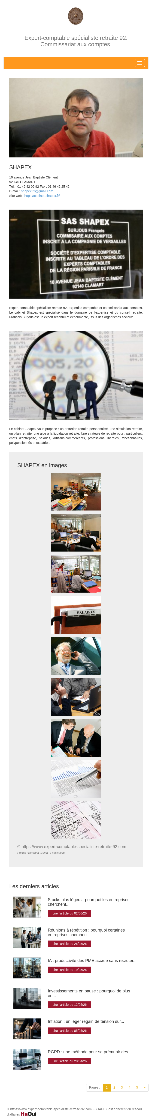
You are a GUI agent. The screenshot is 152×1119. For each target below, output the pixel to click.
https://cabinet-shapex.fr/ (42, 196)
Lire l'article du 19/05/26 (69, 970)
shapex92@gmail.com (37, 191)
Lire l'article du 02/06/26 (69, 913)
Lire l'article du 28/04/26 (69, 1061)
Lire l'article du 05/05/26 (69, 1031)
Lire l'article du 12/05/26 (69, 1004)
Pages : (94, 1087)
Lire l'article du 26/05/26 (69, 944)
